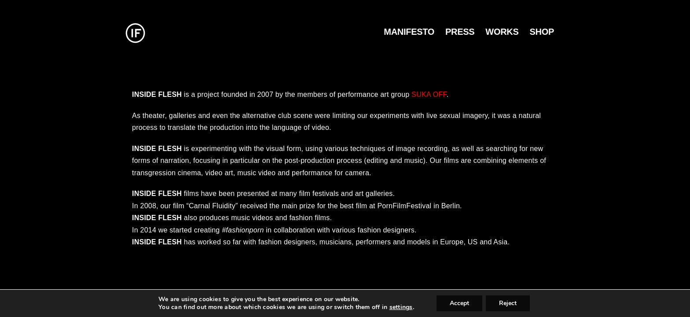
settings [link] (401, 307)
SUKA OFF (428, 94)
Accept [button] (459, 303)
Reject (508, 303)
